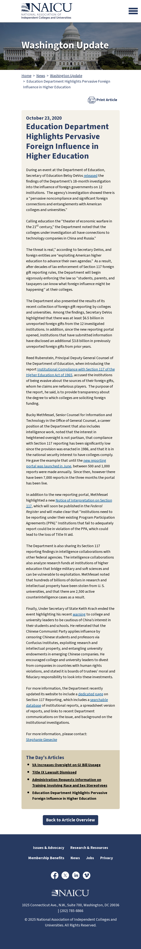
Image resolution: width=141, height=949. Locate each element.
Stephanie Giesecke (41, 739)
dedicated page (90, 694)
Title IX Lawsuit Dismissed (54, 772)
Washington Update (66, 75)
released (90, 175)
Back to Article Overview (70, 820)
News (40, 75)
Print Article (102, 100)
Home (26, 75)
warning (79, 614)
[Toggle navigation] (133, 11)
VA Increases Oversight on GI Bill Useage (66, 765)
